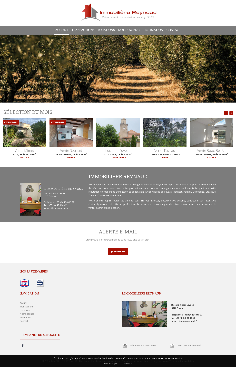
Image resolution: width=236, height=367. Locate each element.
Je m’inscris (118, 251)
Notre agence (129, 30)
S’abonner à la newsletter (142, 345)
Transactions (83, 30)
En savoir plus (111, 363)
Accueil (61, 30)
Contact (173, 30)
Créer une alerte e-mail (189, 345)
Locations (106, 30)
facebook (23, 346)
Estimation (154, 30)
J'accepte (127, 363)
